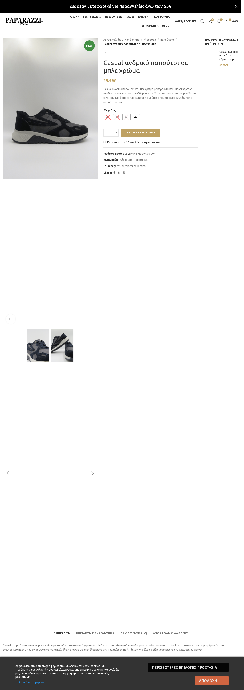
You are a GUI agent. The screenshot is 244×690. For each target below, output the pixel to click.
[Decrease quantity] (105, 133)
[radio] (108, 117)
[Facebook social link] (114, 172)
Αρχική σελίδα (112, 39)
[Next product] (115, 52)
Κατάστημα (132, 39)
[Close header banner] (236, 6)
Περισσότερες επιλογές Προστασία (184, 667)
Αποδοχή (208, 680)
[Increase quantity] (116, 133)
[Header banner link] (120, 6)
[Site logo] (24, 21)
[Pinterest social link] (124, 172)
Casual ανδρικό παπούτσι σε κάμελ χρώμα (228, 55)
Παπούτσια (167, 39)
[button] (8, 473)
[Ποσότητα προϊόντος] (111, 133)
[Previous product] (105, 52)
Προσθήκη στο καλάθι (140, 132)
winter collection (135, 166)
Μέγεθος (110, 110)
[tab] (61, 631)
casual (120, 166)
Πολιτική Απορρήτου (29, 682)
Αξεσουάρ (150, 39)
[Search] (202, 21)
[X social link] (119, 172)
